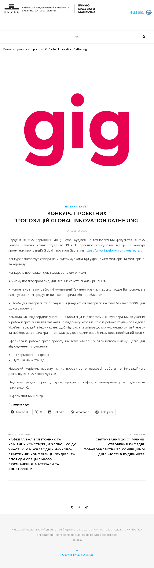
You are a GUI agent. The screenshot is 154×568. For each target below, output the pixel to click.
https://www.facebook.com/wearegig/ (112, 250)
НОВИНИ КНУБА (77, 206)
